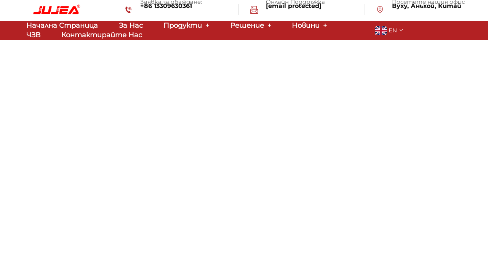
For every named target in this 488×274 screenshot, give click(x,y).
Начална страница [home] (62, 25)
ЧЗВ (33, 35)
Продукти (186, 25)
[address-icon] (380, 10)
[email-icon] (254, 10)
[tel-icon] (128, 10)
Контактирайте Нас (101, 35)
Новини (309, 25)
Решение (250, 25)
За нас (131, 25)
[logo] (55, 10)
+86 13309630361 (166, 6)
